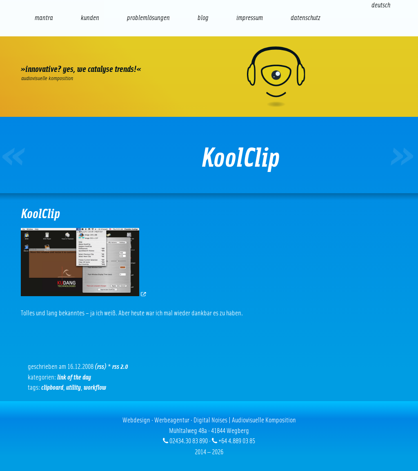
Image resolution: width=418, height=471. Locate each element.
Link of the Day (74, 377)
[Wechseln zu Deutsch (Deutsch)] (380, 5)
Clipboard (52, 387)
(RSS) (101, 366)
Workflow (95, 387)
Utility (73, 387)
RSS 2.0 (120, 366)
